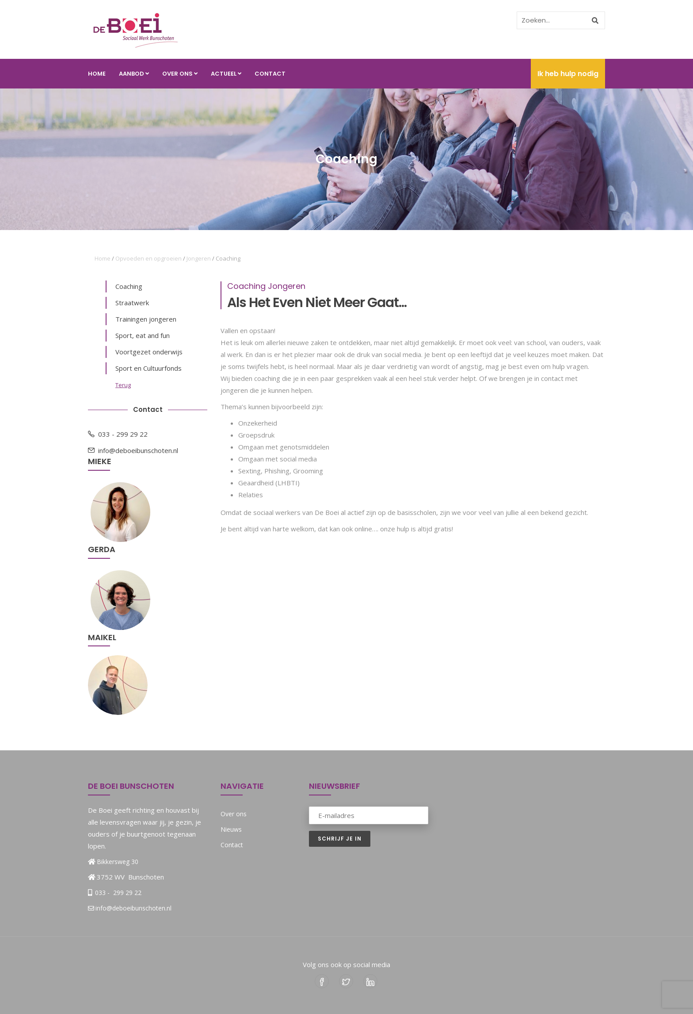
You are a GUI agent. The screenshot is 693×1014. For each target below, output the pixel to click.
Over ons (180, 73)
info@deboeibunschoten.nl (133, 450)
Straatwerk (132, 302)
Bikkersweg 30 (117, 861)
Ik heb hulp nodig (567, 74)
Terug (123, 385)
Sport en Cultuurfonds (148, 368)
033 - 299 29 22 (118, 434)
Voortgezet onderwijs (149, 351)
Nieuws (231, 829)
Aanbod (134, 73)
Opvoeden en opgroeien (148, 258)
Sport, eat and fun (142, 335)
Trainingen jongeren (145, 319)
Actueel (226, 73)
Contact (270, 73)
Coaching (128, 286)
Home (97, 73)
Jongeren (199, 258)
